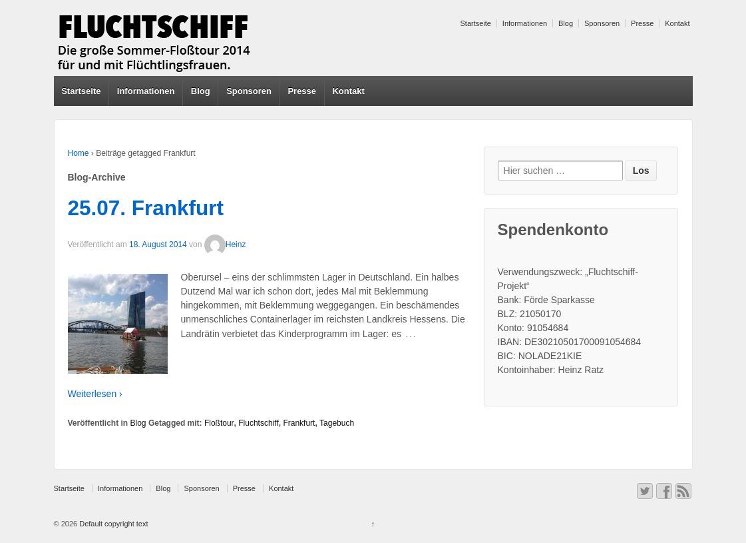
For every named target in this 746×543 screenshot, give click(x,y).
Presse (642, 23)
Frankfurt (299, 423)
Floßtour (219, 423)
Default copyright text (112, 524)
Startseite (476, 23)
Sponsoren (602, 23)
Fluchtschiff (258, 423)
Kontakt (677, 23)
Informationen (524, 23)
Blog (565, 23)
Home (78, 153)
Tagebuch (336, 423)
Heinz (225, 244)
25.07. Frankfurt (146, 208)
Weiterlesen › (95, 393)
